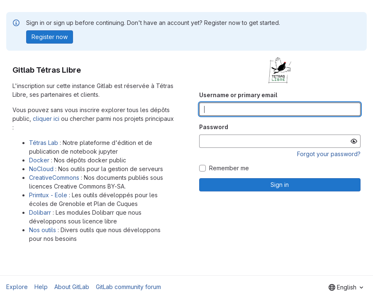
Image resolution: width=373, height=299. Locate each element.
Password (213, 126)
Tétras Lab (43, 142)
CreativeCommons (54, 177)
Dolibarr (40, 212)
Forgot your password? (329, 153)
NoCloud (41, 168)
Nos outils (42, 229)
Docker (39, 160)
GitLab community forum (128, 286)
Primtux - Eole (48, 195)
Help (41, 286)
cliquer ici (46, 118)
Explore (17, 286)
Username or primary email (238, 94)
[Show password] (354, 141)
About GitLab (71, 286)
